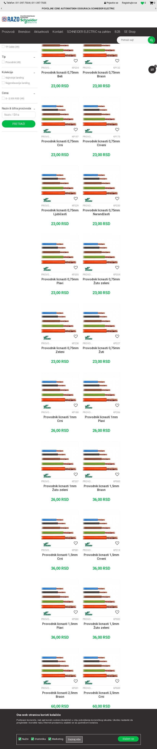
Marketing (57, 739)
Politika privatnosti (98, 642)
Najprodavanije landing (18, 126)
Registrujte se (129, 3)
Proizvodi (23, 46)
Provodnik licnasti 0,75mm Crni (137, 115)
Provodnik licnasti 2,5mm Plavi (58, 583)
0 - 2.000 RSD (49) (15, 142)
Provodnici (81, 46)
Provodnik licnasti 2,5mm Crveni (137, 516)
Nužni (25, 739)
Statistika (40, 739)
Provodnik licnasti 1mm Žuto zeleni (58, 383)
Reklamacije (94, 667)
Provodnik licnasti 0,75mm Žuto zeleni (98, 249)
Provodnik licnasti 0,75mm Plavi (58, 249)
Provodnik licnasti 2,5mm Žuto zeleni (98, 583)
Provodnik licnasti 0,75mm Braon (98, 115)
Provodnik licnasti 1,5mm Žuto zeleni (137, 449)
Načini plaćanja (96, 650)
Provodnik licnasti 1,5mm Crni (137, 383)
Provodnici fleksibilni (17, 68)
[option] (78, 8)
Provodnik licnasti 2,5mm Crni (98, 516)
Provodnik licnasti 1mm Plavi (137, 316)
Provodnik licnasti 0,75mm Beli (58, 115)
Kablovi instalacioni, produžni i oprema (52, 46)
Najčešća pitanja (96, 676)
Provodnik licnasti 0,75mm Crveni (58, 182)
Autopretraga (86, 53)
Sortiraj (102, 53)
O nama (48, 638)
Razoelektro (8, 46)
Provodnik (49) (13, 106)
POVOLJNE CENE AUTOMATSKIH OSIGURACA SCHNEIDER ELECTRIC (78, 8)
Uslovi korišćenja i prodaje (102, 638)
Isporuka (92, 659)
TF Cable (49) (12, 90)
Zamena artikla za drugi (101, 663)
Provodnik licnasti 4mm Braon (137, 583)
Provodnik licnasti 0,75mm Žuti (58, 316)
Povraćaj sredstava (98, 671)
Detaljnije (22, 730)
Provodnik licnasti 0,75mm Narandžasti (137, 182)
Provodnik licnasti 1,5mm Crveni (58, 449)
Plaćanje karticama (98, 655)
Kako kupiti (93, 646)
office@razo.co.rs (16, 676)
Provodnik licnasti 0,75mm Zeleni (137, 249)
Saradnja (48, 642)
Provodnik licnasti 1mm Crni (98, 316)
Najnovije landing (15, 121)
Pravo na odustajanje (99, 680)
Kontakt (47, 646)
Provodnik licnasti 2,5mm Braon (58, 516)
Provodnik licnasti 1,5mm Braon (98, 383)
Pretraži (18, 167)
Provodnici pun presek (18, 63)
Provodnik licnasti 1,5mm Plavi (98, 449)
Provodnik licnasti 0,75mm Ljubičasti (98, 182)
